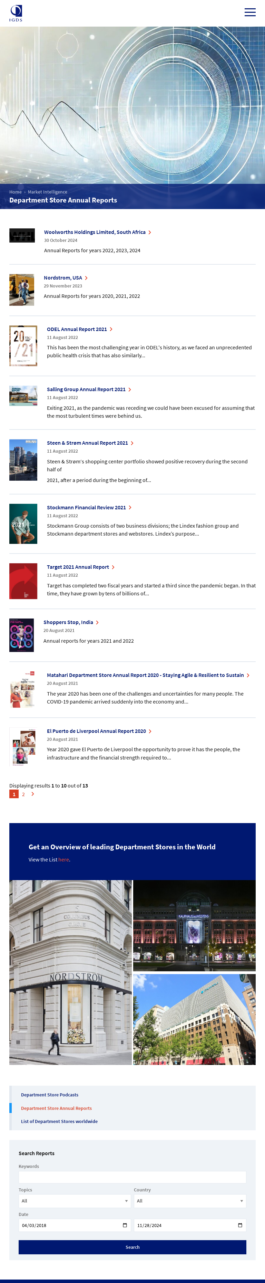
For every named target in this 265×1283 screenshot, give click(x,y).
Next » (34, 799)
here (63, 859)
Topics (25, 1190)
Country (142, 1190)
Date (23, 1214)
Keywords (29, 1166)
